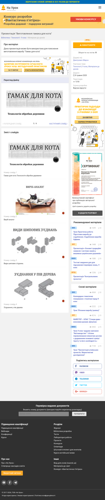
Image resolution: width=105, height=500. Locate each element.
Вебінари (5, 431)
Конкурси (58, 443)
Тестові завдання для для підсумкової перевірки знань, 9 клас (86, 265)
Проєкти (57, 440)
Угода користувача (9, 495)
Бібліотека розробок (63, 431)
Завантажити (87, 45)
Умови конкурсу (86, 19)
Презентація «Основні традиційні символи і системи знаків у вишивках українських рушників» (87, 250)
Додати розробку (87, 213)
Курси (3, 437)
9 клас (85, 66)
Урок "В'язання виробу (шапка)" (86, 310)
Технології (77, 66)
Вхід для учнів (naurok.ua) (65, 463)
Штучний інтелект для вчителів (67, 450)
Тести (56, 434)
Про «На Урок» (7, 463)
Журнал (57, 428)
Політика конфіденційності (45, 495)
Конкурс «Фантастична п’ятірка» (68, 469)
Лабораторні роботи (63, 437)
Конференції (6, 434)
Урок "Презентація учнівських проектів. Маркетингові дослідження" (85, 352)
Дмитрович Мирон (81, 60)
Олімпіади (58, 447)
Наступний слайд (58, 124)
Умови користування (25, 495)
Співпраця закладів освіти (13, 466)
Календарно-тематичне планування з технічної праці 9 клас (86, 298)
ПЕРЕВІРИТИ (79, 414)
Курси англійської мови (64, 453)
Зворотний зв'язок (12, 473)
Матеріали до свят (62, 466)
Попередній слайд (12, 124)
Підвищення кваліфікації (12, 428)
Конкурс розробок (22, 18)
